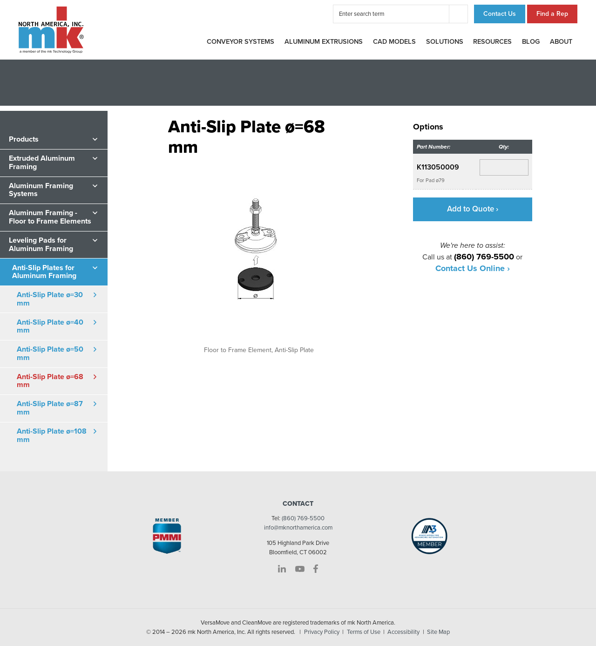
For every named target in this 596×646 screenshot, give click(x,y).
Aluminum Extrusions (323, 42)
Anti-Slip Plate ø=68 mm (50, 381)
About (561, 42)
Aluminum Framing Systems (41, 190)
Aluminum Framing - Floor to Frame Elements (50, 217)
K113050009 (438, 167)
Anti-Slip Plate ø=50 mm (50, 353)
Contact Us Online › (472, 268)
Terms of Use (363, 632)
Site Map (438, 632)
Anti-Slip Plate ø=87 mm (50, 408)
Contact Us (499, 14)
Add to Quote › (472, 209)
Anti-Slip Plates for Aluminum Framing (44, 272)
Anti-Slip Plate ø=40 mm (50, 326)
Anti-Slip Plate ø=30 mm (50, 299)
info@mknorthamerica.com (298, 527)
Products (24, 139)
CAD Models (394, 42)
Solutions (444, 42)
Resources (492, 42)
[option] (259, 255)
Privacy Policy (321, 632)
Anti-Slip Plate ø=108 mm (52, 435)
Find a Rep (552, 14)
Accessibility (403, 632)
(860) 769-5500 (303, 518)
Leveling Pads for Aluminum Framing (41, 244)
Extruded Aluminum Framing (42, 162)
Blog (531, 42)
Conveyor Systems (240, 42)
